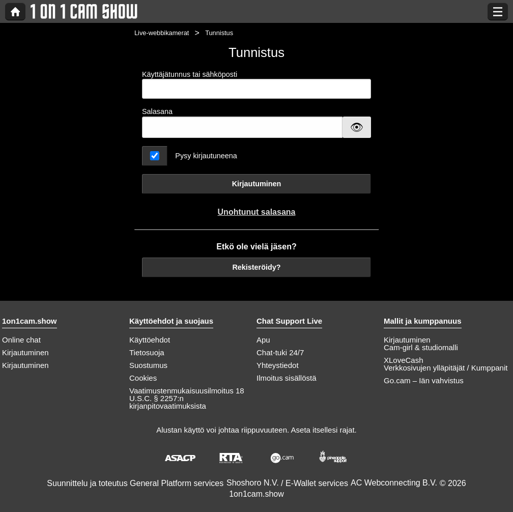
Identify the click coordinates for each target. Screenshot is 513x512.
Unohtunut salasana (257, 212)
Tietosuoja (146, 352)
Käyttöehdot (149, 339)
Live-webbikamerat (161, 33)
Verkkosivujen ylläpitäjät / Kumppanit (445, 367)
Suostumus (148, 365)
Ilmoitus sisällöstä (286, 378)
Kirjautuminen (256, 184)
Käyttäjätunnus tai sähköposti (256, 84)
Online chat (21, 339)
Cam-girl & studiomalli (421, 347)
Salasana (157, 111)
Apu (263, 339)
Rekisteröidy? (256, 267)
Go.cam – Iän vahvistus (424, 380)
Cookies (143, 378)
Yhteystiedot (277, 365)
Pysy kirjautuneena (206, 156)
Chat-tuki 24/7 (280, 352)
